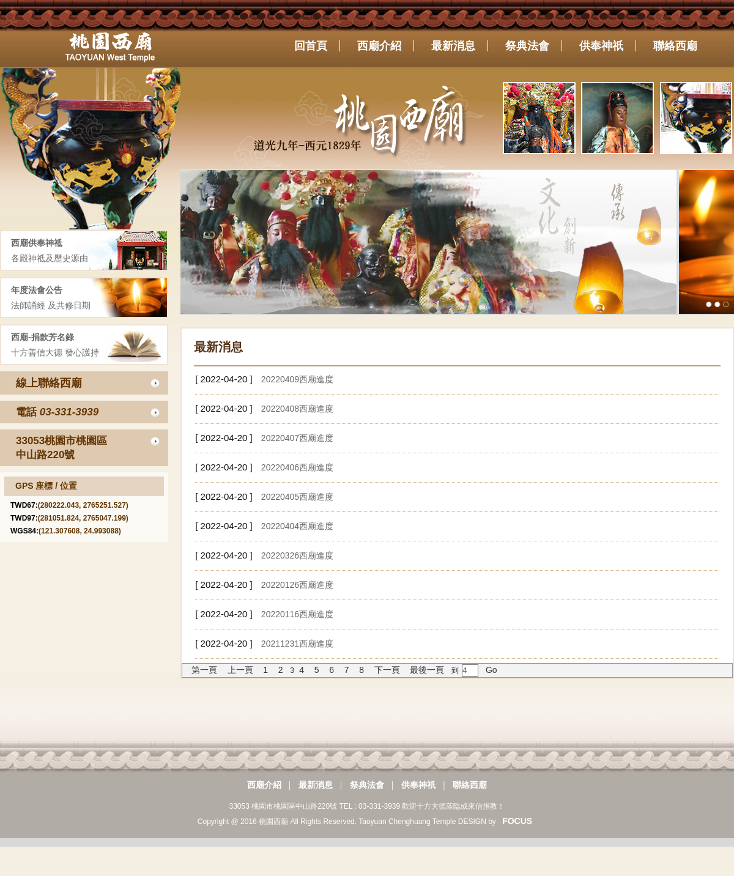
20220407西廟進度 (297, 438)
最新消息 (315, 785)
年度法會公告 (36, 290)
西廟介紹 (264, 785)
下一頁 (387, 670)
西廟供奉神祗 (36, 243)
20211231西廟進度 (297, 643)
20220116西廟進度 (297, 614)
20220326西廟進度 (297, 555)
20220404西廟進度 (297, 526)
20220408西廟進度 (297, 409)
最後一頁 (427, 670)
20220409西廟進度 (297, 379)
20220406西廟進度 (297, 467)
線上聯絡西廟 (49, 383)
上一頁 (240, 670)
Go (490, 670)
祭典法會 (367, 785)
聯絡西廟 (470, 785)
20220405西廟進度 (297, 497)
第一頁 (204, 670)
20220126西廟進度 (297, 585)
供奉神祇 (418, 785)
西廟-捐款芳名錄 (42, 337)
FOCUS (517, 821)
